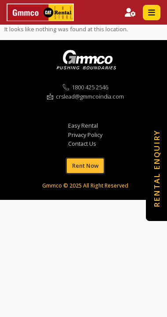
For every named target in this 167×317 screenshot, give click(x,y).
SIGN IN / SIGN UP (130, 12)
